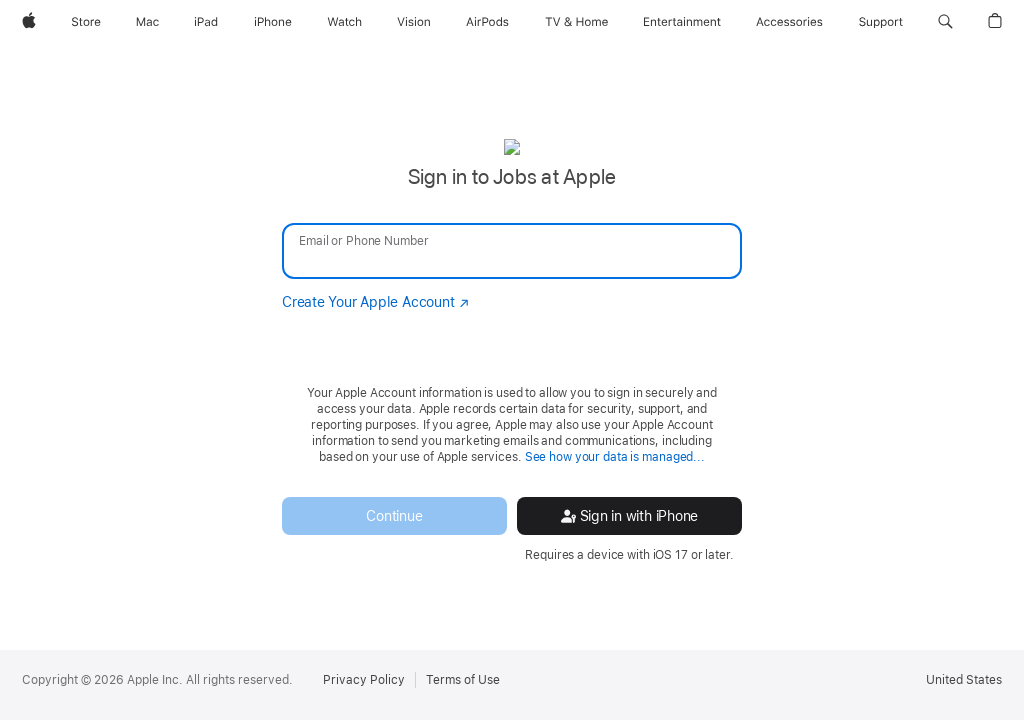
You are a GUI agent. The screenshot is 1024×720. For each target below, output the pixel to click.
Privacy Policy (364, 680)
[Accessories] (789, 22)
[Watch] (344, 22)
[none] (512, 350)
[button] (945, 22)
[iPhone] (273, 22)
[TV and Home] (576, 22)
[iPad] (206, 22)
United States (964, 680)
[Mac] (147, 22)
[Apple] (29, 22)
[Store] (86, 22)
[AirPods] (487, 22)
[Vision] (414, 22)
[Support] (881, 22)
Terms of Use (463, 680)
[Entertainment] (682, 22)
